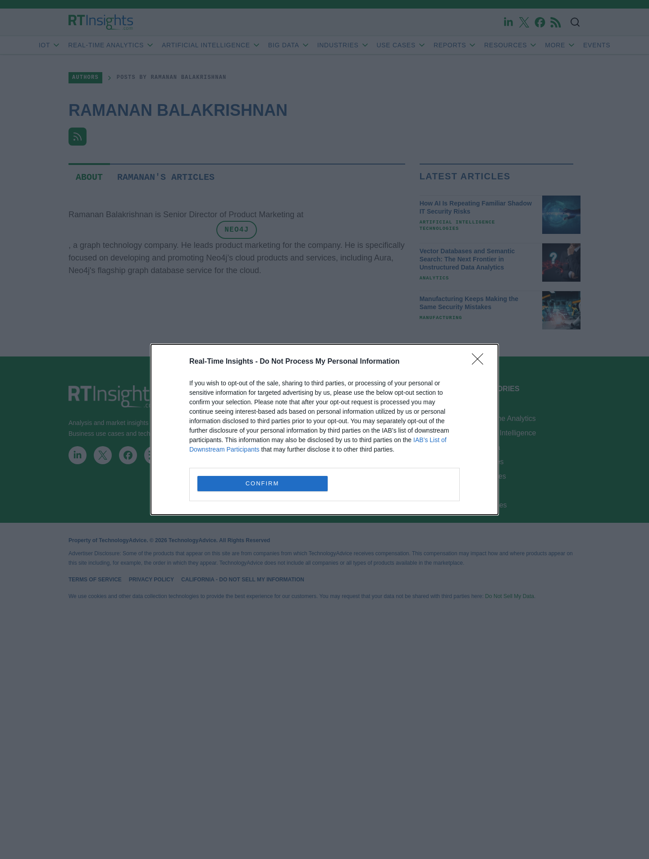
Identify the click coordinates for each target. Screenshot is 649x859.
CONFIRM (262, 483)
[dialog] (324, 429)
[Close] (480, 361)
